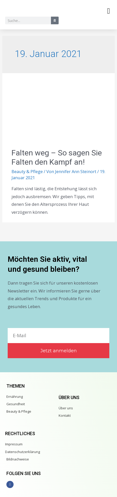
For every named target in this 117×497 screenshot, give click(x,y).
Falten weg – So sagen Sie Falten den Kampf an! (57, 157)
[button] (108, 11)
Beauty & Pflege (27, 171)
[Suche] (55, 20)
